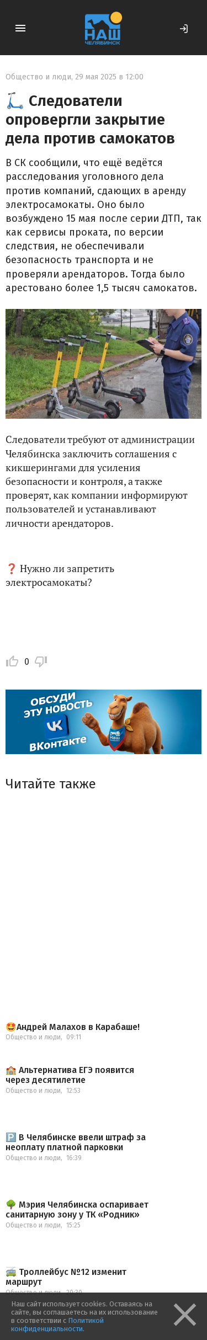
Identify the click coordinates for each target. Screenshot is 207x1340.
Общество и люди (38, 77)
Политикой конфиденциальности (57, 1324)
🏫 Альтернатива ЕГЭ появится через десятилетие (70, 1075)
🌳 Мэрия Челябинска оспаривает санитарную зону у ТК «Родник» (77, 1209)
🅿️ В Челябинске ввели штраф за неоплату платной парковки (76, 1142)
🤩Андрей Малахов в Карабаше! (73, 1027)
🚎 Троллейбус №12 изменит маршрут (66, 1276)
